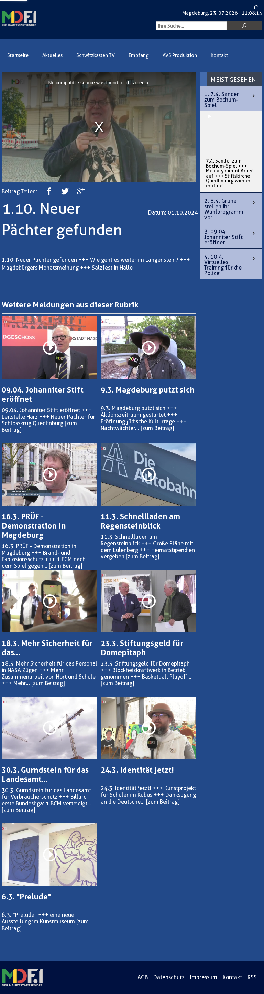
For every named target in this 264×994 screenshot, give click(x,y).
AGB (143, 977)
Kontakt (219, 56)
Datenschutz (169, 977)
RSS (252, 977)
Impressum (203, 977)
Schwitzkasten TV (95, 56)
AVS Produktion (180, 56)
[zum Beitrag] (157, 428)
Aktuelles (52, 56)
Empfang (139, 56)
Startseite (18, 56)
